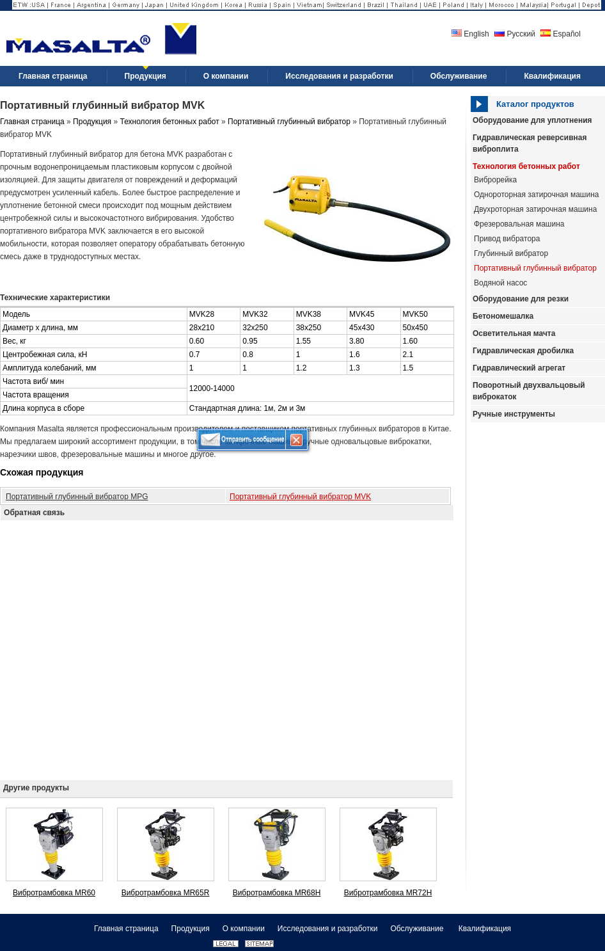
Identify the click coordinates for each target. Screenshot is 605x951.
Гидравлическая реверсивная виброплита (529, 143)
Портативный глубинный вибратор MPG (77, 496)
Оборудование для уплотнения (532, 120)
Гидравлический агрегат (519, 368)
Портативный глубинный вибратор (535, 268)
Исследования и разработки (328, 928)
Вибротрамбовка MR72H (388, 892)
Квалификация (485, 928)
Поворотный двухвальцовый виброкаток (529, 391)
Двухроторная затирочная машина (535, 209)
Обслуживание (417, 928)
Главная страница (32, 121)
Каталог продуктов (535, 104)
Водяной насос (500, 282)
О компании (244, 928)
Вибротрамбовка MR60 (54, 892)
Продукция (92, 121)
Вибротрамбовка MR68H (277, 892)
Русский (514, 33)
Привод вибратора (507, 238)
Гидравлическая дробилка (523, 350)
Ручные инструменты (514, 414)
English (470, 33)
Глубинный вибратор (511, 253)
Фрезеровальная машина (519, 224)
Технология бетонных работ (526, 166)
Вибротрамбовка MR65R (166, 892)
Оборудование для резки (521, 298)
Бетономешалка (503, 316)
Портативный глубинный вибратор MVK (300, 496)
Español (560, 33)
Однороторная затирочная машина (536, 194)
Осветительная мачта (514, 333)
